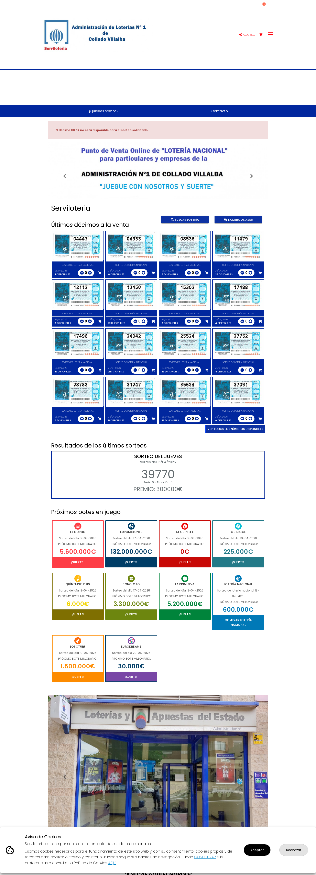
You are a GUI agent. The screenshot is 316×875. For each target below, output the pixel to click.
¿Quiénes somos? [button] (103, 111)
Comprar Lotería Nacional (238, 622)
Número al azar (238, 219)
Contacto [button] (219, 111)
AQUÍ (112, 862)
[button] (64, 176)
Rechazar (293, 850)
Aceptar (257, 850)
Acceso (247, 35)
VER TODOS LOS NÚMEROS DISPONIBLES (235, 429)
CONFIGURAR (205, 856)
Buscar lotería (185, 219)
